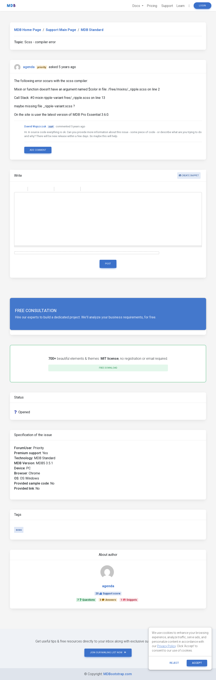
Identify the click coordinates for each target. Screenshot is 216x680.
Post (108, 263)
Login (202, 5)
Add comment (38, 150)
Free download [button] (108, 367)
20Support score (108, 593)
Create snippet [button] (189, 175)
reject (174, 662)
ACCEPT (197, 662)
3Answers (108, 599)
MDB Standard (92, 30)
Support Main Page (61, 30)
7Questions (86, 599)
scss (19, 529)
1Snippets (129, 599)
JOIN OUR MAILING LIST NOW (108, 652)
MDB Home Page (27, 30)
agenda (29, 67)
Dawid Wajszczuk (35, 126)
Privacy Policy (166, 646)
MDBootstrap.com (117, 674)
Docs (136, 6)
